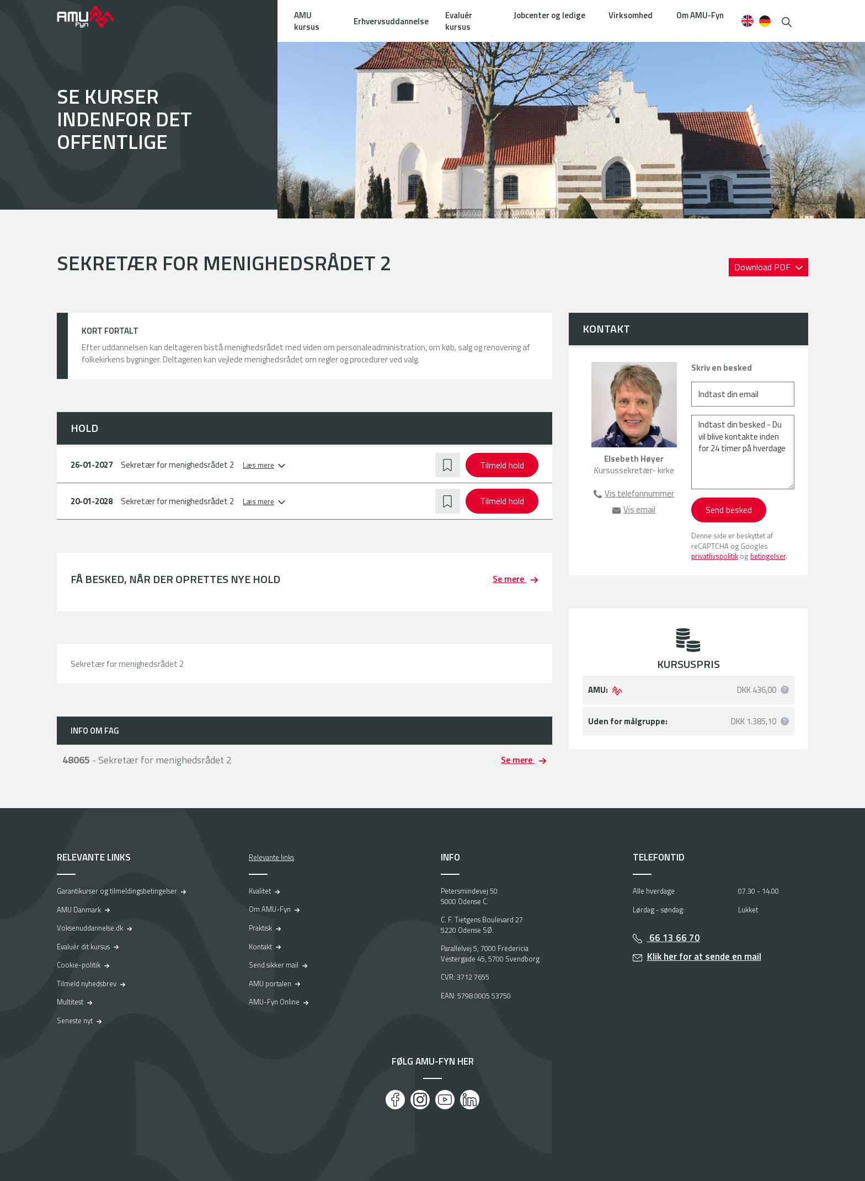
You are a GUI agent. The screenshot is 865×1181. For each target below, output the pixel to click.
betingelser (768, 556)
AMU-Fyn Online (274, 1001)
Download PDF (763, 267)
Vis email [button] (639, 509)
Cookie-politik (78, 964)
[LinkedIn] (469, 1099)
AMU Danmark (79, 909)
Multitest (70, 1001)
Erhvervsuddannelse (391, 21)
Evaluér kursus (458, 21)
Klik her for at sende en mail (704, 956)
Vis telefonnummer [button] (639, 493)
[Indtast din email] (742, 394)
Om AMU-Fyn (700, 15)
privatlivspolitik (714, 556)
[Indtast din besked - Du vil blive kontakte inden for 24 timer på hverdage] (742, 452)
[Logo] (93, 17)
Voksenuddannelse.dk (90, 927)
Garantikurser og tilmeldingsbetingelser (117, 890)
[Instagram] (420, 1099)
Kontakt (260, 946)
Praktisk (260, 927)
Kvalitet (260, 890)
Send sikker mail (273, 964)
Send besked (729, 509)
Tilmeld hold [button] (502, 465)
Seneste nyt (75, 1020)
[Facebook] (395, 1099)
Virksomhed (630, 15)
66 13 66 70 (673, 937)
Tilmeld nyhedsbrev (86, 983)
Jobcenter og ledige (549, 15)
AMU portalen (270, 983)
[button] (786, 21)
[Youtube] (445, 1099)
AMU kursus (306, 21)
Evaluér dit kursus (83, 946)
